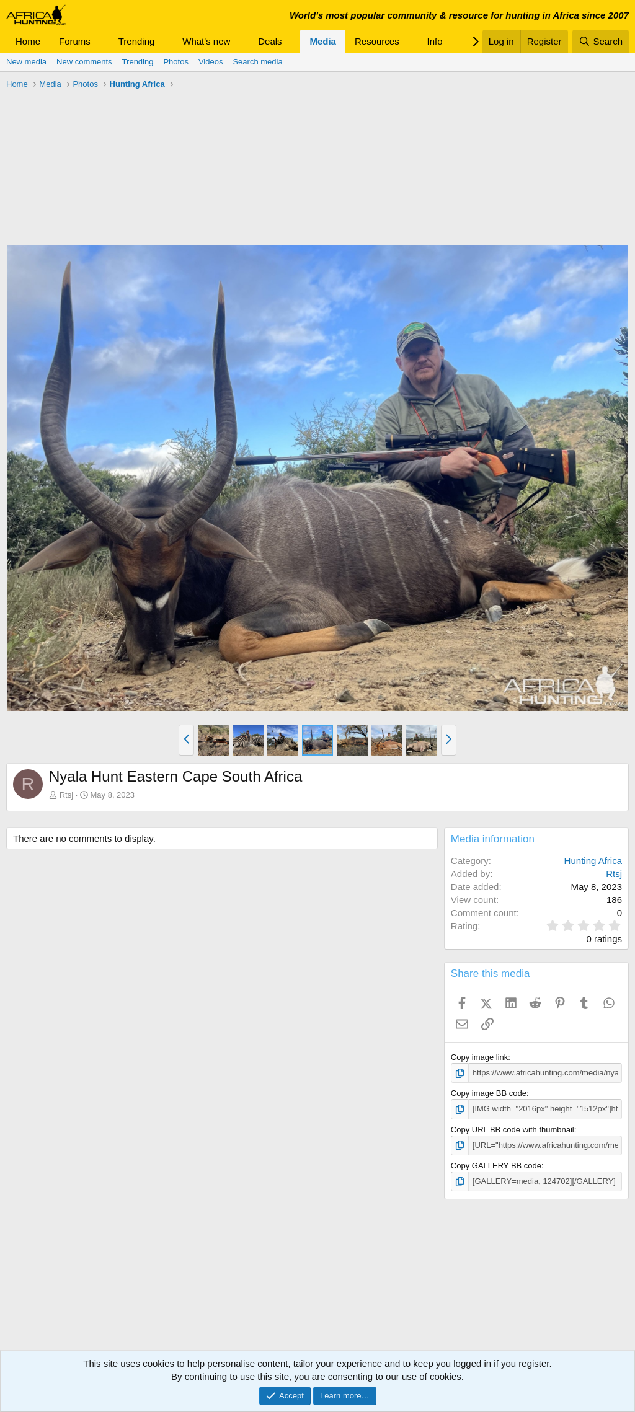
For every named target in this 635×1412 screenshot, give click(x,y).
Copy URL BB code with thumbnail (512, 1129)
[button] (100, 41)
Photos (175, 61)
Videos (210, 61)
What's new (206, 41)
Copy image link (479, 1057)
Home (28, 41)
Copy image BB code (488, 1093)
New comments (84, 61)
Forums (75, 41)
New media (26, 61)
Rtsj (66, 795)
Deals (270, 41)
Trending (136, 41)
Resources (377, 41)
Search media (257, 61)
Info (435, 41)
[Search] (600, 41)
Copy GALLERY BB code (496, 1165)
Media (322, 41)
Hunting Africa (593, 860)
